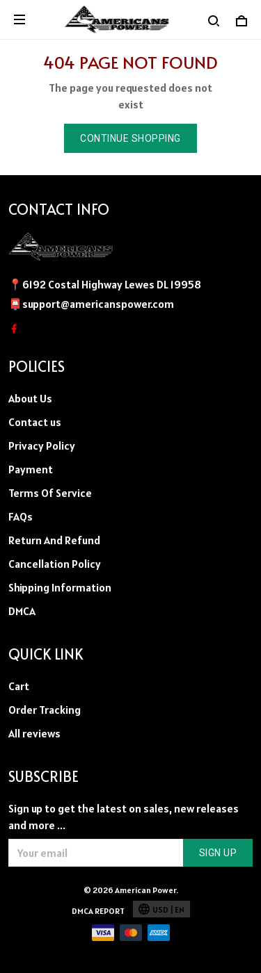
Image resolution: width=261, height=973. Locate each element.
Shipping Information (59, 587)
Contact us (34, 422)
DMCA (21, 611)
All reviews (34, 733)
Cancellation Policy (54, 564)
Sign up (218, 852)
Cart (18, 686)
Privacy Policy (41, 445)
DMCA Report (98, 911)
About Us (30, 398)
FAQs (20, 516)
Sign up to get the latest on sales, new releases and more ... (123, 816)
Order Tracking (44, 710)
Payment (30, 469)
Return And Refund (54, 540)
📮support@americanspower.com (91, 304)
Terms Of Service (50, 493)
